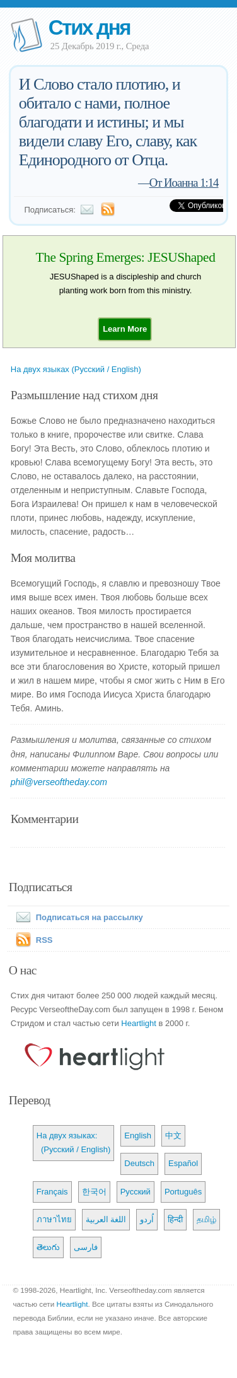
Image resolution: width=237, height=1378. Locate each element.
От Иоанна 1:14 (184, 182)
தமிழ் (206, 1219)
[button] (125, 329)
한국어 (94, 1191)
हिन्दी (175, 1219)
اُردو (147, 1219)
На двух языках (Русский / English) (76, 369)
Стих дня (89, 27)
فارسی (86, 1247)
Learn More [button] (125, 329)
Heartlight (138, 1023)
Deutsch (139, 1163)
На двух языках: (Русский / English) (74, 1142)
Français (52, 1191)
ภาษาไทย (54, 1219)
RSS (44, 940)
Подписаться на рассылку (77, 917)
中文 (173, 1135)
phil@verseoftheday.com (59, 782)
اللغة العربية (106, 1219)
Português (183, 1191)
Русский (135, 1191)
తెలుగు (48, 1247)
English (137, 1135)
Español (183, 1163)
